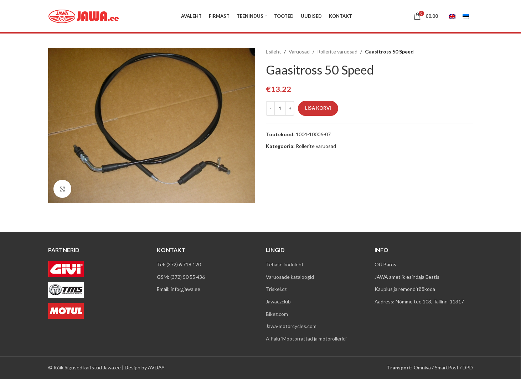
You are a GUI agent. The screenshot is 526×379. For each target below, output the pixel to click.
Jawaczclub (278, 301)
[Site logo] (83, 15)
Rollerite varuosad (337, 51)
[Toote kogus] (280, 108)
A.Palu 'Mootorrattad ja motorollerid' (306, 339)
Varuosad (299, 51)
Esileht (273, 51)
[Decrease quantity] (270, 108)
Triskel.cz (276, 289)
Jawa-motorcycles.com (291, 326)
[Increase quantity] (289, 108)
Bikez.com (277, 314)
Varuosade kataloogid (290, 277)
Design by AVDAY (145, 367)
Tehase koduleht (285, 264)
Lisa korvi (318, 108)
